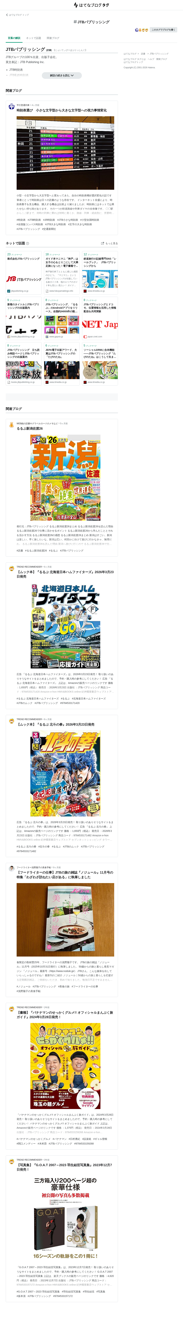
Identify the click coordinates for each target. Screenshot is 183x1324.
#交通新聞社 (49, 229)
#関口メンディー (26, 1143)
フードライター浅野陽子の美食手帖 (34, 867)
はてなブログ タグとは (135, 59)
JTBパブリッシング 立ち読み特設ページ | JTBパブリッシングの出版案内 (23, 353)
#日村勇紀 (74, 1138)
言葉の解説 (14, 38)
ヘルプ (151, 59)
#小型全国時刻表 (89, 219)
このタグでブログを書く (163, 29)
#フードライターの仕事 (85, 986)
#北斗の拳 (44, 846)
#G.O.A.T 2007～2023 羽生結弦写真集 (38, 1291)
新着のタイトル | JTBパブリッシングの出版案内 (23, 306)
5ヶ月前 (64, 423)
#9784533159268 (84, 1143)
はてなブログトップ (133, 62)
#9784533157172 (63, 1296)
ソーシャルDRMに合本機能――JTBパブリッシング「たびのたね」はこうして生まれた (100, 353)
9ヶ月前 (57, 867)
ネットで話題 (33, 38)
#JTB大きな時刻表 (55, 224)
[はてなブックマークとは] (27, 243)
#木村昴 (42, 1143)
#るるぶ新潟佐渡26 (36, 550)
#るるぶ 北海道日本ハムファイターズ (38, 698)
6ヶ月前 (48, 567)
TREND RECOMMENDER (29, 567)
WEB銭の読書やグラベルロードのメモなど (37, 423)
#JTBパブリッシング (28, 229)
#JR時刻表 (49, 219)
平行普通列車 (23, 105)
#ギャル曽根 (100, 1138)
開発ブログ (161, 59)
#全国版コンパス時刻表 (30, 224)
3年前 (47, 1160)
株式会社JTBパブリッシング (23, 258)
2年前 (47, 1007)
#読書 (20, 550)
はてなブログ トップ (17, 15)
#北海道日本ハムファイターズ (89, 698)
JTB (8, 57)
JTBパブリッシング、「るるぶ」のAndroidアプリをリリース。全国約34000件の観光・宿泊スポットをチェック (62, 308)
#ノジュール (24, 986)
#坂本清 (21, 1296)
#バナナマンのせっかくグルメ (34, 1138)
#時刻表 (21, 219)
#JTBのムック (25, 703)
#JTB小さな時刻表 (67, 219)
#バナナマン (60, 1138)
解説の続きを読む (62, 75)
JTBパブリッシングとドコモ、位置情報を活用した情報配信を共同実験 (100, 308)
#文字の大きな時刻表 (80, 224)
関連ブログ (53, 38)
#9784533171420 (70, 703)
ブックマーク (14, 254)
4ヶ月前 (35, 105)
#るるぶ (53, 550)
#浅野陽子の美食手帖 (29, 991)
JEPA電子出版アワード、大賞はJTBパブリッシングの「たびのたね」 (61, 353)
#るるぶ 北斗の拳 (26, 846)
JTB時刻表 (16, 69)
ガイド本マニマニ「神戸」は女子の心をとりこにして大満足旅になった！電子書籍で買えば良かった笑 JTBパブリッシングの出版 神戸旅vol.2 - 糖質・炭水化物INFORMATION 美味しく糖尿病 (62, 262)
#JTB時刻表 (34, 219)
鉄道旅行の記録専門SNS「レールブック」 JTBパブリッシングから (100, 262)
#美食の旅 (64, 986)
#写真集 (101, 1291)
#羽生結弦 (88, 1291)
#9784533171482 (26, 851)
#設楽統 (86, 1138)
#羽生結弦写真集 (71, 1291)
